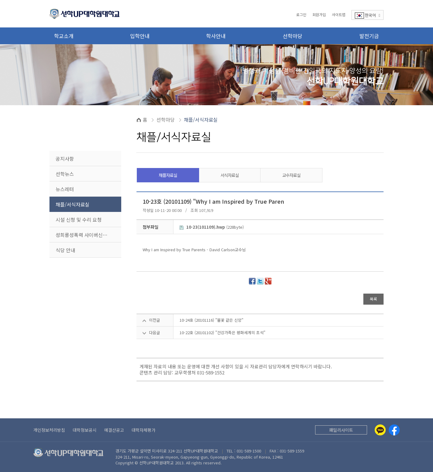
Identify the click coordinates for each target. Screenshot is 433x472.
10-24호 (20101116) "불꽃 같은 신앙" (211, 320)
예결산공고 (114, 430)
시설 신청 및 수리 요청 (79, 219)
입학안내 (140, 36)
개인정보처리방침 (49, 430)
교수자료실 (291, 175)
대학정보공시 (84, 430)
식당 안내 (65, 250)
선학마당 (292, 36)
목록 (373, 299)
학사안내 (216, 36)
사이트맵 (338, 14)
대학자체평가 (143, 430)
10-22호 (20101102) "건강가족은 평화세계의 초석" (222, 332)
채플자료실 (168, 175)
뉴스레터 (65, 189)
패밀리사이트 (341, 430)
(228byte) (212, 227)
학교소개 (64, 36)
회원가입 (319, 14)
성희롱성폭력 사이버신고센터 (86, 234)
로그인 (301, 14)
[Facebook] (394, 429)
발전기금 (369, 36)
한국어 (367, 15)
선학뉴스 (65, 173)
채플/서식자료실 (72, 204)
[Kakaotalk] (380, 429)
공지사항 (65, 158)
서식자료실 (229, 175)
